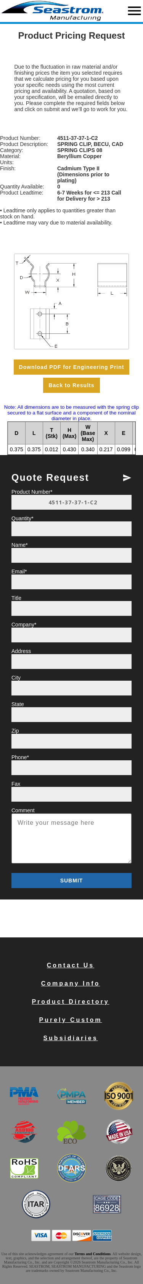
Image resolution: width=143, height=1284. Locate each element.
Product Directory (70, 1001)
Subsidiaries (70, 1038)
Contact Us (70, 965)
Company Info (70, 983)
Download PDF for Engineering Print (71, 367)
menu (134, 10)
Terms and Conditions (93, 1254)
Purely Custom (70, 1020)
